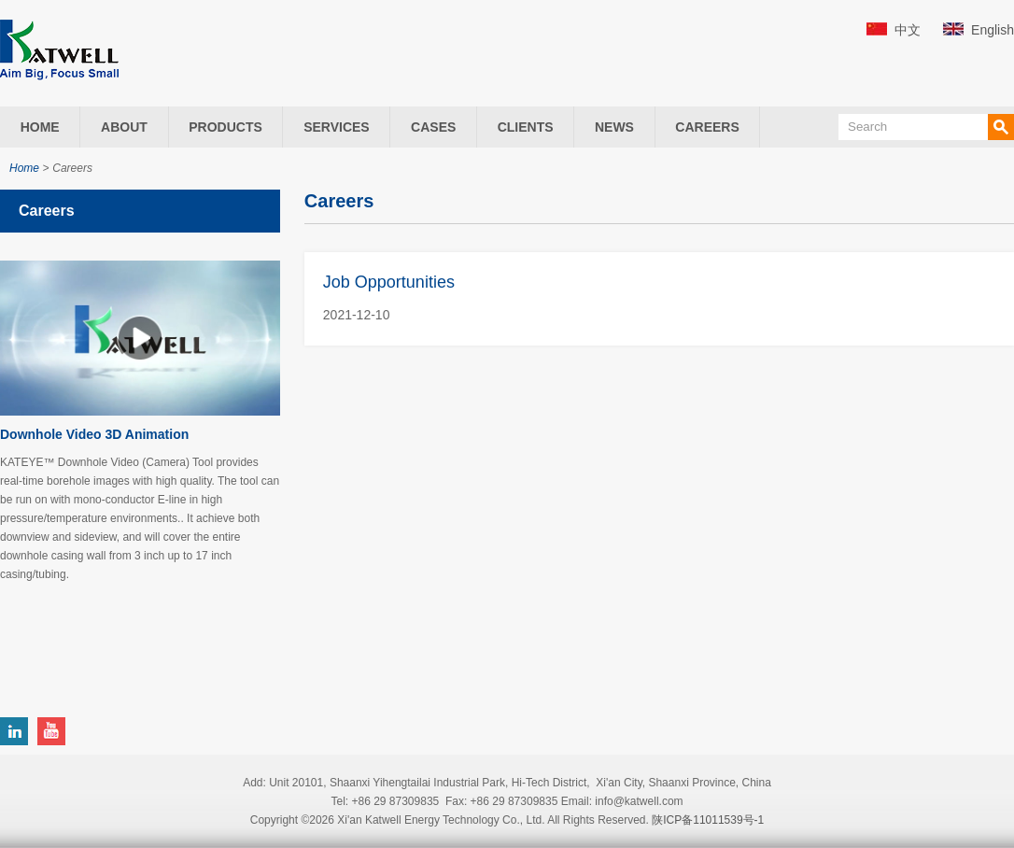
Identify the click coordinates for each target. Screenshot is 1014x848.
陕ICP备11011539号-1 (708, 820)
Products (225, 127)
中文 (907, 29)
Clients (526, 127)
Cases (433, 127)
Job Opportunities (389, 282)
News (614, 127)
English (992, 29)
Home (40, 127)
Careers (707, 127)
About (124, 127)
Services (336, 127)
